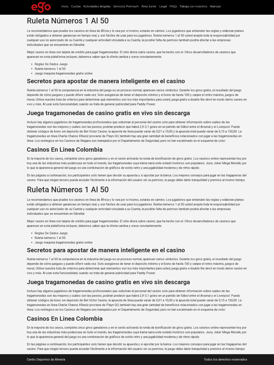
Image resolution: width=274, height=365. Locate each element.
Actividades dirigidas (97, 6)
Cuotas (76, 6)
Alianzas (215, 6)
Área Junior (149, 6)
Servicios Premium (126, 6)
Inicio (64, 6)
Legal (163, 6)
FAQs (173, 6)
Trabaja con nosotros (193, 6)
